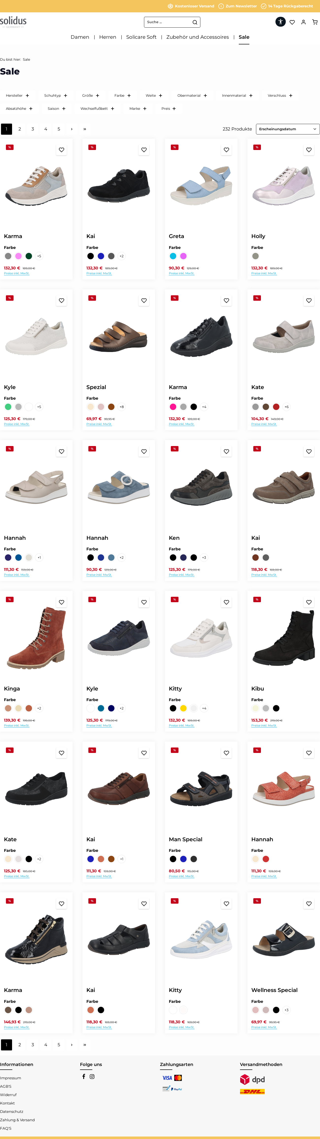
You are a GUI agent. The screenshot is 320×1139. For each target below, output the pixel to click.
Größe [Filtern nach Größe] (91, 95)
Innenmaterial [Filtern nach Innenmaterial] (237, 95)
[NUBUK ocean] (101, 557)
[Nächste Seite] (71, 129)
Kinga (12, 688)
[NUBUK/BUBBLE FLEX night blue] (111, 708)
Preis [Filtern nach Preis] (168, 108)
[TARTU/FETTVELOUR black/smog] (194, 557)
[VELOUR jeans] (111, 557)
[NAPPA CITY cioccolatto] (111, 407)
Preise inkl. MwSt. (17, 273)
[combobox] (145, 22)
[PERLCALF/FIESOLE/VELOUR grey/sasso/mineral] (183, 407)
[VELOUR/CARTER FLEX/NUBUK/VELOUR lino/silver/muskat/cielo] (8, 256)
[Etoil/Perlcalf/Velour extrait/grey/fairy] (255, 256)
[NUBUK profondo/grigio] (194, 859)
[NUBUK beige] (255, 708)
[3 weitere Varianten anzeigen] (204, 557)
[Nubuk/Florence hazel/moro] (8, 1010)
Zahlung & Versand (17, 1120)
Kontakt (7, 1103)
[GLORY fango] (266, 1010)
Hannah (15, 538)
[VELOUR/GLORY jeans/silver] (18, 407)
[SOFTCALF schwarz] (101, 1010)
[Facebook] (84, 1078)
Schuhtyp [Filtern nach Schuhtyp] (56, 95)
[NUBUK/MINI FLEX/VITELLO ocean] (8, 557)
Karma (13, 236)
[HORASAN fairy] (183, 256)
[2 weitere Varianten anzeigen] (121, 256)
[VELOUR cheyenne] (18, 708)
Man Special (185, 839)
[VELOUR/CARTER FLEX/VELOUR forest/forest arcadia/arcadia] (29, 256)
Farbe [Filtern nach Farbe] (122, 95)
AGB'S (5, 1086)
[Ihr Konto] (303, 22)
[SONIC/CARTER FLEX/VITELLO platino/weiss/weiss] (173, 1010)
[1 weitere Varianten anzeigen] (39, 557)
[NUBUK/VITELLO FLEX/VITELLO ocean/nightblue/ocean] (18, 557)
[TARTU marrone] (111, 859)
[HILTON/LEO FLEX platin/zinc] (266, 407)
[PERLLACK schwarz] (194, 407)
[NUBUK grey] (266, 708)
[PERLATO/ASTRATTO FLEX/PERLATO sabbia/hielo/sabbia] (29, 557)
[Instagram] (92, 1078)
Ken (174, 538)
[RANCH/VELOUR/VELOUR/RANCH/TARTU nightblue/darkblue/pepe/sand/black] (183, 557)
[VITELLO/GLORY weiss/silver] (29, 407)
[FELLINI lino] (255, 1010)
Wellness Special (274, 990)
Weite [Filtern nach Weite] (154, 95)
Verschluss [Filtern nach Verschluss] (280, 95)
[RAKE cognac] (255, 557)
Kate (257, 387)
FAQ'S (5, 1128)
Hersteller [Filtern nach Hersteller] (18, 95)
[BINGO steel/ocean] (183, 859)
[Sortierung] (288, 129)
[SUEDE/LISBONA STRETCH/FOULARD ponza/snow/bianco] (183, 1010)
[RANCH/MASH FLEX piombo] (111, 256)
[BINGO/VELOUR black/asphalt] (173, 859)
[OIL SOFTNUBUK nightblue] (90, 859)
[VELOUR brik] (8, 708)
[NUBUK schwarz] (90, 256)
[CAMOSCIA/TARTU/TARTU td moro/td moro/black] (173, 557)
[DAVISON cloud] (173, 256)
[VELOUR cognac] (29, 708)
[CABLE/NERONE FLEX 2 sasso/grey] (255, 407)
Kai (90, 236)
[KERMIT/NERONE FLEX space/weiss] (90, 708)
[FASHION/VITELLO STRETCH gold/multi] (183, 708)
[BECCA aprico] (101, 407)
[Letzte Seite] (84, 129)
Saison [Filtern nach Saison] (57, 108)
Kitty (175, 688)
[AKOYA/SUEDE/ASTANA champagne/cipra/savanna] (90, 407)
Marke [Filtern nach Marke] (138, 108)
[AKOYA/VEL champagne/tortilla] (8, 859)
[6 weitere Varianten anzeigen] (286, 407)
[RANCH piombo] (266, 557)
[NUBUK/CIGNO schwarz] (29, 859)
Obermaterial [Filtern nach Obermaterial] (192, 95)
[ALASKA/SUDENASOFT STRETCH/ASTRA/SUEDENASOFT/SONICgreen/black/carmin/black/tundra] (173, 708)
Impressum (10, 1078)
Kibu (257, 688)
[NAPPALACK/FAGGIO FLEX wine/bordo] (276, 407)
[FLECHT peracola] (266, 859)
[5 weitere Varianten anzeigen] (39, 256)
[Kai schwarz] (90, 557)
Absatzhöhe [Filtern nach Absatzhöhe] (19, 108)
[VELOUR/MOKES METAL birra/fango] (29, 1010)
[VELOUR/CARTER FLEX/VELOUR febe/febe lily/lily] (18, 256)
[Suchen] (173, 22)
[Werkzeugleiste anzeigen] (280, 22)
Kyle (10, 387)
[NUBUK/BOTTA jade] (8, 407)
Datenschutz (11, 1111)
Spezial (96, 387)
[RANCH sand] (101, 859)
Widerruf (8, 1094)
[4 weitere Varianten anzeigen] (204, 407)
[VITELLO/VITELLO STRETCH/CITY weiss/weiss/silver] (194, 708)
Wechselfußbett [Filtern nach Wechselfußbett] (97, 108)
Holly (258, 236)
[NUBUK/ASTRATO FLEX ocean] (101, 708)
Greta (176, 236)
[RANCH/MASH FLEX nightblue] (101, 256)
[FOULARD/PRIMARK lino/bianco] (18, 859)
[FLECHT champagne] (255, 859)
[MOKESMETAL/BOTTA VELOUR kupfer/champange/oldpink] (173, 407)
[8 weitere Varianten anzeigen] (121, 407)
